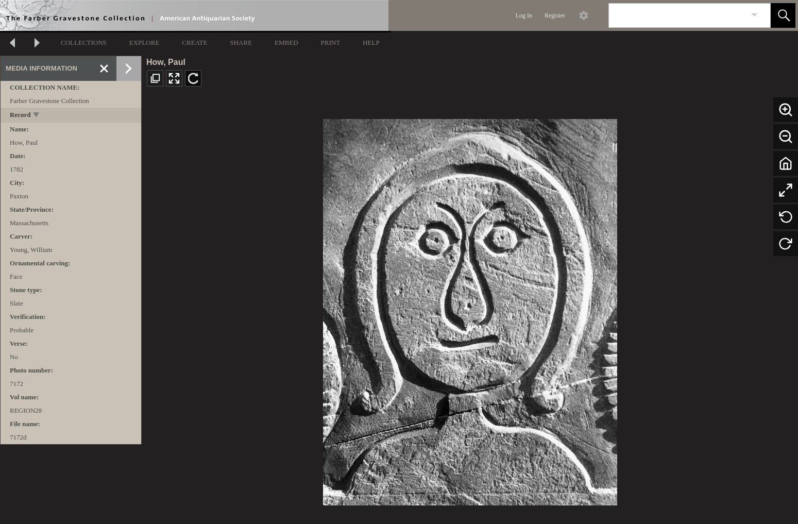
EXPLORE (144, 42)
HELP (371, 42)
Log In (524, 15)
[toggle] (37, 116)
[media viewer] (470, 309)
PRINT (331, 42)
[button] (783, 15)
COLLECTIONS (84, 42)
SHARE (241, 42)
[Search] (677, 15)
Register (555, 15)
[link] (754, 15)
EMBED (286, 42)
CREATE (194, 42)
